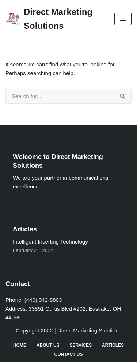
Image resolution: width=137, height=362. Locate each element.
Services (81, 345)
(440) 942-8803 (43, 300)
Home (19, 345)
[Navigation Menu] (123, 19)
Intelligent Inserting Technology (50, 241)
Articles (113, 345)
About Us (48, 345)
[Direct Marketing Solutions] (54, 19)
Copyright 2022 (34, 330)
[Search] (59, 96)
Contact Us (68, 354)
